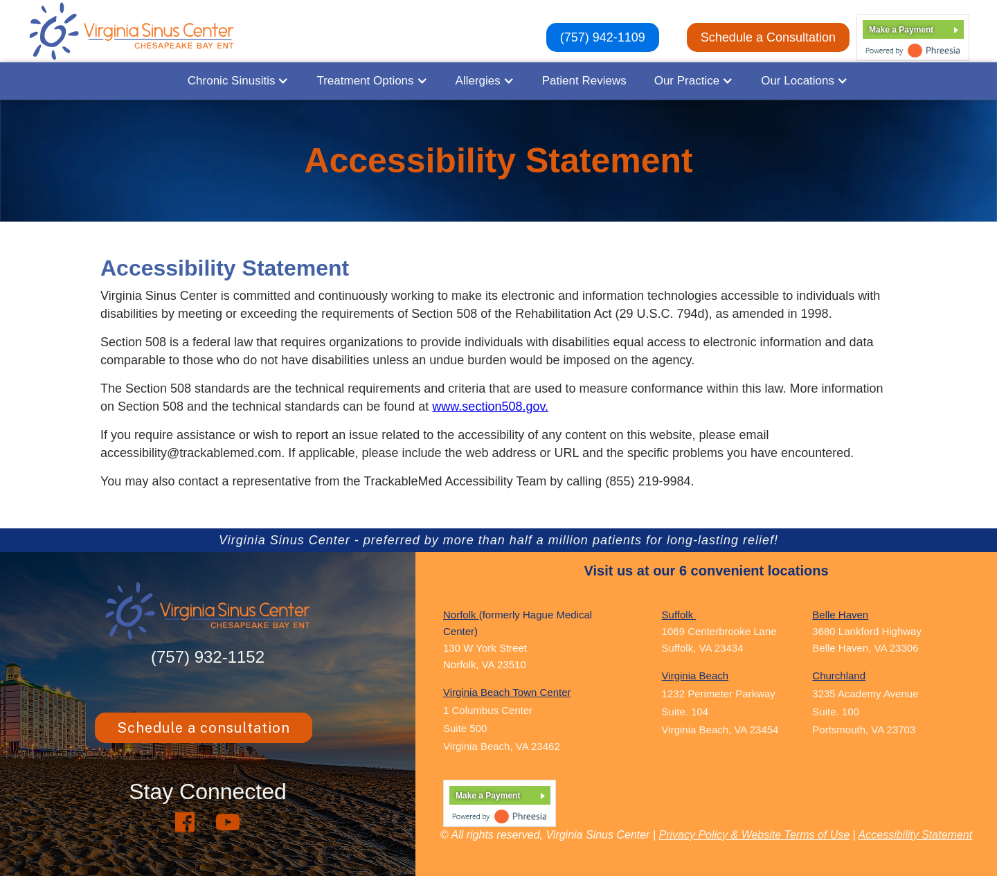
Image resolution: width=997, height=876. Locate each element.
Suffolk (679, 614)
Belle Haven (840, 614)
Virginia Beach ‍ (695, 675)
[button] (238, 81)
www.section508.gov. (490, 406)
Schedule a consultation (203, 727)
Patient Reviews (584, 80)
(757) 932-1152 (207, 657)
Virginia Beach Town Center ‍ (507, 692)
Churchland (838, 675)
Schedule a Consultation (768, 37)
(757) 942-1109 (602, 37)
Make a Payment (901, 30)
